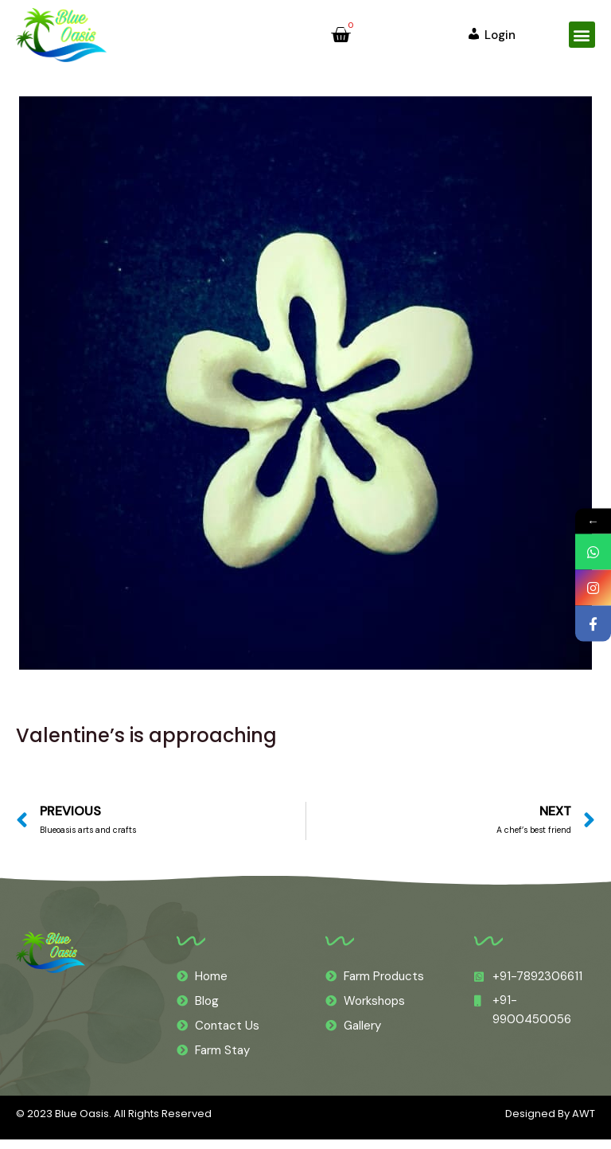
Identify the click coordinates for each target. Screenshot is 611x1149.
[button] (582, 34)
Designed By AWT (550, 1123)
